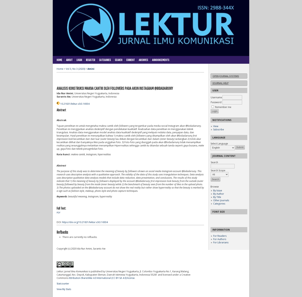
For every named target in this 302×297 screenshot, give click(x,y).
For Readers (219, 236)
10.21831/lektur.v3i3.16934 (75, 103)
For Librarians (220, 242)
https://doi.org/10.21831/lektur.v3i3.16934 (85, 222)
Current (130, 60)
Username (216, 97)
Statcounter (63, 283)
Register (90, 60)
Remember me (223, 107)
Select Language (219, 143)
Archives (143, 60)
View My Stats (64, 289)
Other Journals (221, 200)
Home (59, 60)
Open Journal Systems (226, 76)
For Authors (219, 239)
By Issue (217, 190)
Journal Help (221, 83)
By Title (217, 197)
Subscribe (218, 129)
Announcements (160, 60)
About (69, 60)
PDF (58, 212)
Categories (219, 203)
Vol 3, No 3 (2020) (75, 68)
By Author (218, 193)
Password (216, 102)
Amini (90, 68)
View (215, 126)
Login (79, 60)
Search (118, 60)
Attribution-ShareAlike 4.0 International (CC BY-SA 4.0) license (102, 278)
